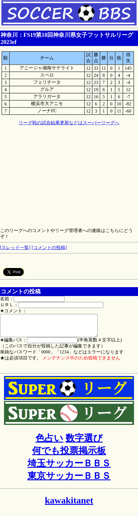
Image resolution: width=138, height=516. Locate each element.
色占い (49, 442)
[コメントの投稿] (49, 247)
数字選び (84, 442)
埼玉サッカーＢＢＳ (69, 467)
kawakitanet (69, 504)
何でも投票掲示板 (69, 455)
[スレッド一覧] (15, 247)
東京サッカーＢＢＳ (69, 480)
